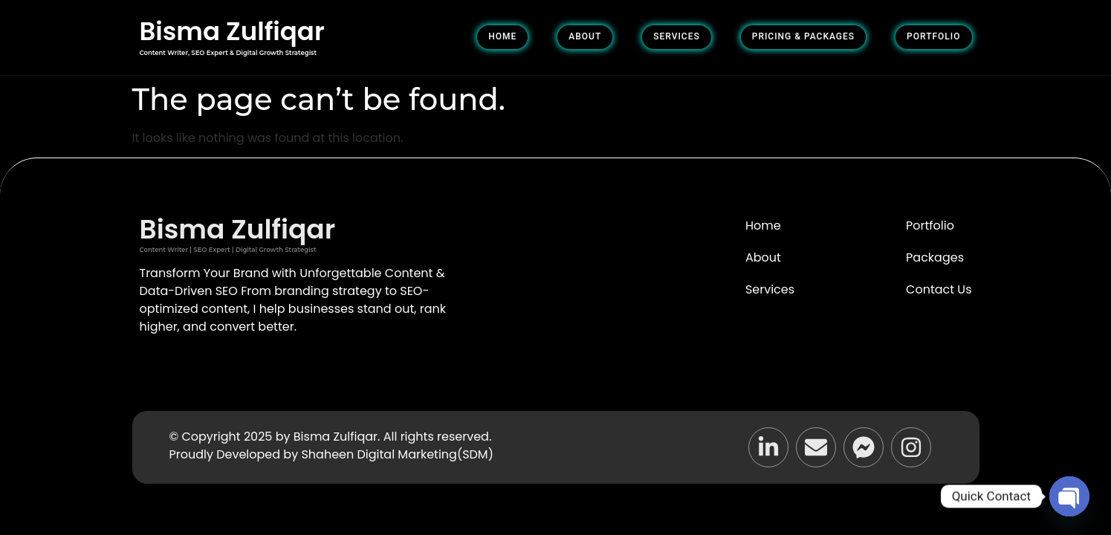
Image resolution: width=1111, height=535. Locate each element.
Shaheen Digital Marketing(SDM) (397, 454)
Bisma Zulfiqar (232, 31)
